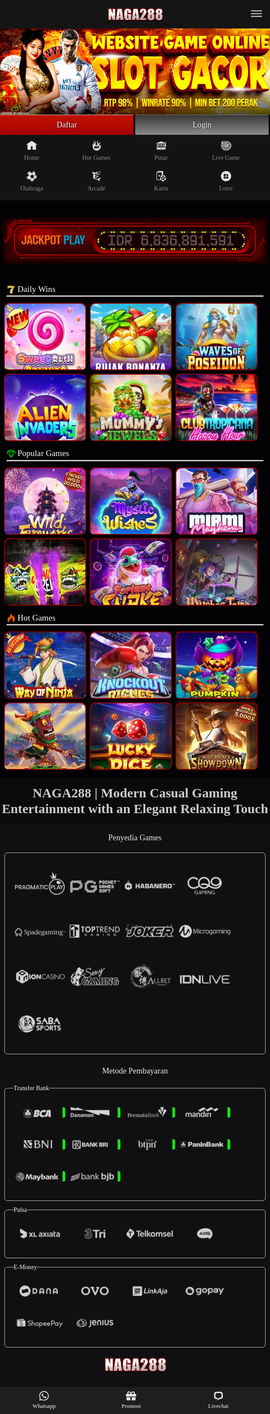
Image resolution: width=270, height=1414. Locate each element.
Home (31, 150)
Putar (161, 150)
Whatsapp (44, 1399)
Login (202, 124)
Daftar (66, 124)
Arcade (96, 181)
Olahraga (31, 181)
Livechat (218, 1399)
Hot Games (96, 150)
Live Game (225, 150)
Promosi (131, 1399)
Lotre (226, 181)
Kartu (161, 181)
